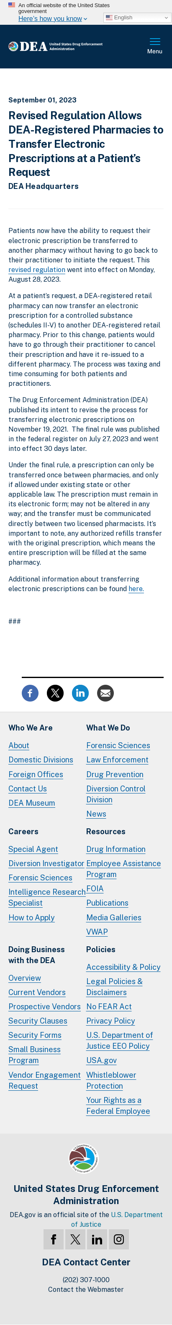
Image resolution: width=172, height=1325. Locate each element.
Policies (101, 949)
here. (136, 589)
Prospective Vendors (44, 1006)
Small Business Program (34, 1055)
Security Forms (35, 1035)
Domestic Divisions (40, 759)
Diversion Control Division (116, 794)
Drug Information (116, 849)
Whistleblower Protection (111, 1080)
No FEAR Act (109, 1006)
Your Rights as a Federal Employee (118, 1106)
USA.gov (101, 1060)
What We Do (108, 727)
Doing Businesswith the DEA (36, 955)
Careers (23, 831)
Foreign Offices (35, 774)
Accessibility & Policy (123, 967)
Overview (24, 978)
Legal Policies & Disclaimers (114, 987)
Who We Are (30, 727)
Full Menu (155, 46)
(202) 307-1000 (86, 1280)
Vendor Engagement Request (44, 1080)
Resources (106, 831)
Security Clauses (37, 1020)
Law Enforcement (117, 759)
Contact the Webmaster (86, 1290)
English (119, 17)
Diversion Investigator (46, 863)
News (96, 813)
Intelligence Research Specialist (47, 897)
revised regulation (36, 270)
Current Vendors (37, 992)
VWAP (97, 931)
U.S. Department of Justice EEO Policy (119, 1040)
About (18, 745)
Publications (107, 902)
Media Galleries (113, 917)
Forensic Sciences (118, 745)
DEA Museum (31, 803)
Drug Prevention (115, 774)
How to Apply (31, 917)
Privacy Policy (110, 1020)
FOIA (95, 888)
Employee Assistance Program (123, 869)
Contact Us (27, 788)
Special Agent (33, 849)
